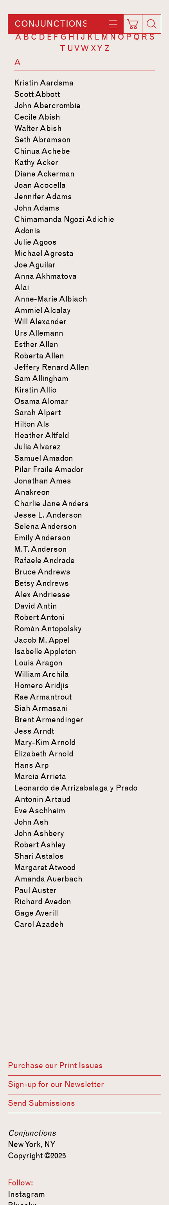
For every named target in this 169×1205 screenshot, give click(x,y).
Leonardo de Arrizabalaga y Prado (76, 787)
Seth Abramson (42, 139)
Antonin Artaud (42, 799)
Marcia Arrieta (40, 776)
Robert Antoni (39, 617)
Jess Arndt (34, 731)
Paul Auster (35, 890)
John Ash (31, 822)
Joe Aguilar (35, 264)
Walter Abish (38, 128)
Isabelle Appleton (45, 651)
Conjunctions (51, 24)
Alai (21, 287)
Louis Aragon (38, 662)
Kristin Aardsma (44, 82)
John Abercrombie (47, 105)
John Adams (36, 208)
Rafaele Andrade (44, 560)
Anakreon (32, 492)
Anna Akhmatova (45, 276)
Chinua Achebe (42, 151)
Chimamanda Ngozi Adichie (64, 219)
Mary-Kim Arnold (45, 742)
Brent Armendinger (48, 719)
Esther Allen (36, 344)
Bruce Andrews (42, 571)
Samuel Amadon (43, 458)
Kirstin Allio (35, 389)
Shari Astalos (39, 856)
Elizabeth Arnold (44, 753)
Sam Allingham (41, 378)
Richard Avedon (42, 901)
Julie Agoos (35, 242)
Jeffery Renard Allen (51, 367)
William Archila (41, 674)
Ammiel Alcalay (42, 310)
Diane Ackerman (44, 173)
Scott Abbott (37, 94)
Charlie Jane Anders (51, 503)
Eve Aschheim (39, 810)
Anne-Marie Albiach (50, 299)
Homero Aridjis (41, 685)
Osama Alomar (41, 401)
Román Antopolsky (48, 628)
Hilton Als (31, 424)
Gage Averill (36, 913)
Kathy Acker (36, 162)
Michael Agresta (44, 253)
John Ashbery (39, 833)
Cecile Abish (37, 117)
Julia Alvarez (37, 446)
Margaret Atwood (45, 867)
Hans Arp (31, 765)
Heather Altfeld (41, 435)
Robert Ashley (40, 844)
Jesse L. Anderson (48, 515)
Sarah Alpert (37, 412)
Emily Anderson (42, 537)
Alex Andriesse (42, 594)
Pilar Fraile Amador (49, 469)
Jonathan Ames (42, 480)
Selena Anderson (45, 526)
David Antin (35, 606)
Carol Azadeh (39, 924)
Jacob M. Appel (42, 640)
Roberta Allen (39, 355)
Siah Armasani (41, 708)
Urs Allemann (38, 333)
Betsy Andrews (41, 583)
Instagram (26, 1194)
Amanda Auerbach (48, 878)
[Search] (151, 24)
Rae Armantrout (43, 697)
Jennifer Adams (43, 196)
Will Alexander (40, 321)
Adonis (27, 230)
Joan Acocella (40, 185)
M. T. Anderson (40, 549)
